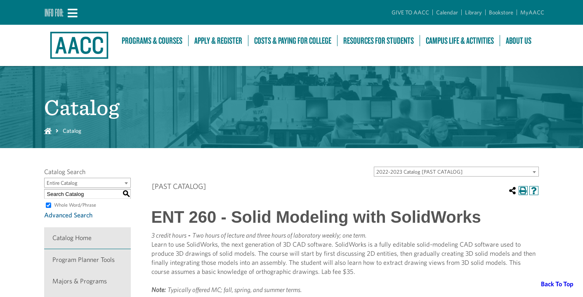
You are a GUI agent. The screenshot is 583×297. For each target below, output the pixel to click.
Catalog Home (72, 238)
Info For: (54, 12)
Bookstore (501, 12)
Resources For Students (378, 40)
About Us (518, 40)
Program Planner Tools (83, 260)
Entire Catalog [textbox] (62, 183)
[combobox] (456, 172)
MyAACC (532, 12)
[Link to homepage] (78, 45)
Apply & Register (218, 40)
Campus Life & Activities (460, 40)
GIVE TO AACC (410, 12)
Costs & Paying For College (292, 40)
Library (473, 12)
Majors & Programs (79, 281)
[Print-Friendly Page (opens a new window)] (523, 190)
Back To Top (557, 284)
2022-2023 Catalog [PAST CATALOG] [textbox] (419, 172)
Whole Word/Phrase (75, 205)
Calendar (447, 12)
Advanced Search (68, 215)
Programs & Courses (152, 40)
